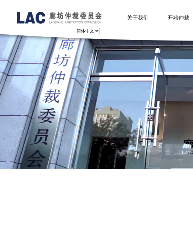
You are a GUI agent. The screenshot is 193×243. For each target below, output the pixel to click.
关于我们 (138, 18)
